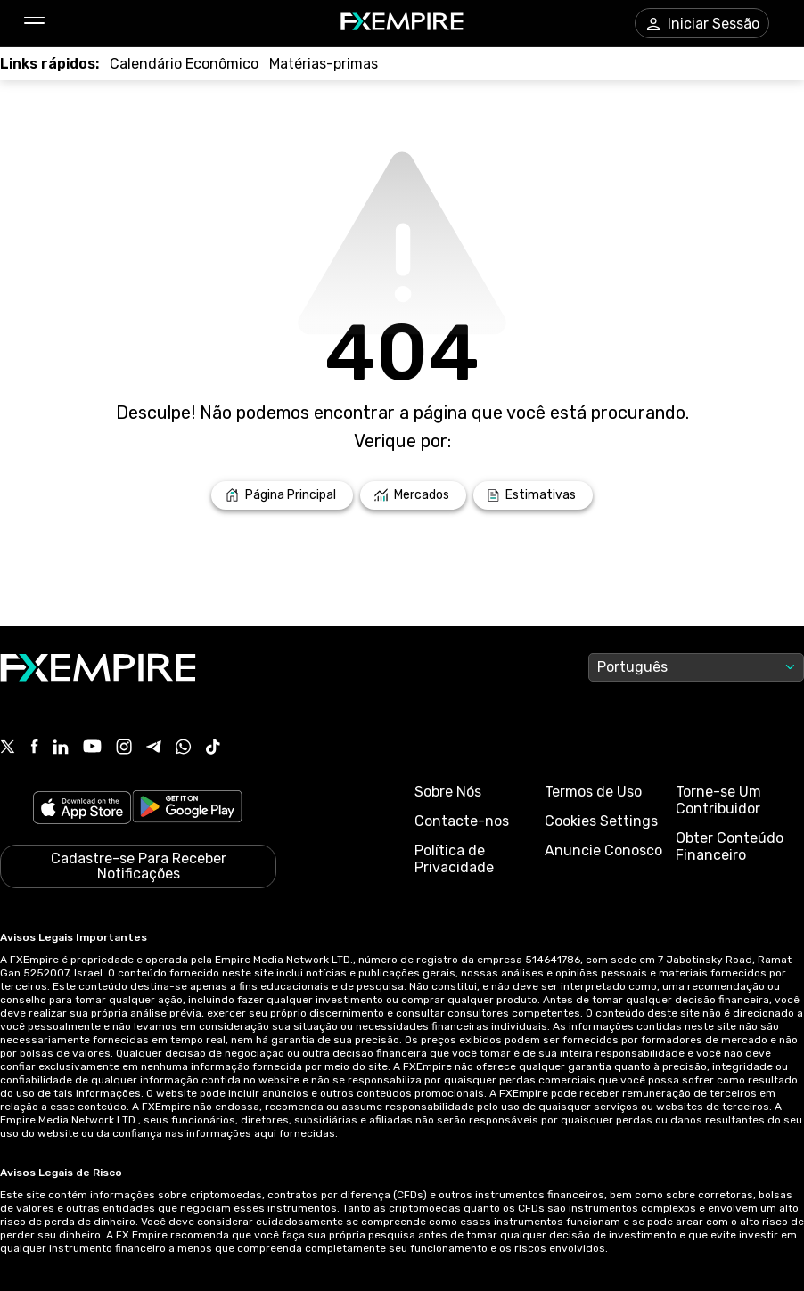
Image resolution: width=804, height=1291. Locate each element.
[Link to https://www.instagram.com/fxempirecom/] (124, 748)
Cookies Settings (601, 821)
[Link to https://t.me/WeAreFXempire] (153, 748)
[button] (33, 23)
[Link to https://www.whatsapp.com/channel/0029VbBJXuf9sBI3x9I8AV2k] (184, 748)
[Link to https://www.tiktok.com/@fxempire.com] (213, 748)
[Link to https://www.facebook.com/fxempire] (34, 748)
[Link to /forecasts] (533, 495)
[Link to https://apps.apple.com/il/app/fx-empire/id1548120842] (82, 809)
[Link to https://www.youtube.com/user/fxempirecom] (92, 747)
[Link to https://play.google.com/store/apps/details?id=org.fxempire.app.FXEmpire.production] (187, 809)
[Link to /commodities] (323, 63)
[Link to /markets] (413, 495)
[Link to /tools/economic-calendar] (184, 63)
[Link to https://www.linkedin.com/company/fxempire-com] (61, 748)
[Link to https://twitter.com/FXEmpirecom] (8, 748)
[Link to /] (282, 495)
